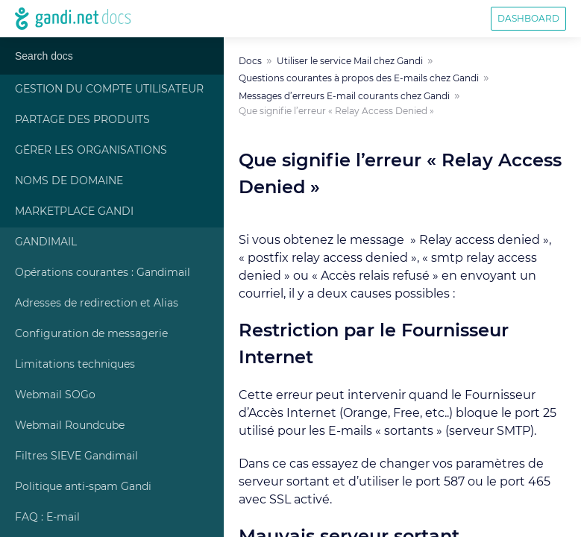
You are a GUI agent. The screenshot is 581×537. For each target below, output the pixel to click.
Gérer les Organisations (91, 150)
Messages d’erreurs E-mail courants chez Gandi (344, 96)
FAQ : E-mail (47, 517)
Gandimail (46, 242)
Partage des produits (82, 120)
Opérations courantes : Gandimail (102, 273)
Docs (250, 61)
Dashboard (528, 18)
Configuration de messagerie (91, 334)
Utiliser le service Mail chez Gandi (350, 61)
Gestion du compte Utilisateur (109, 89)
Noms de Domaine (69, 181)
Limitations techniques (75, 364)
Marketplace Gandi (74, 212)
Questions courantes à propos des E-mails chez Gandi (359, 78)
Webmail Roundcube (70, 426)
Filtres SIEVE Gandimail (76, 456)
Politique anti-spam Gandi (83, 487)
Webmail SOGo (55, 395)
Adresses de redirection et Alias (96, 303)
